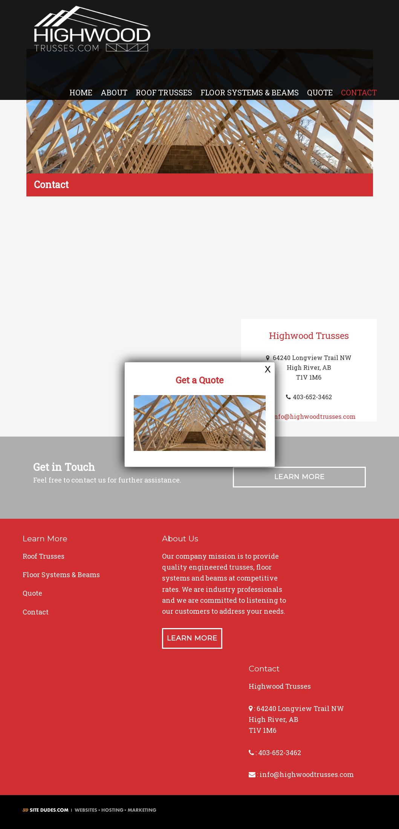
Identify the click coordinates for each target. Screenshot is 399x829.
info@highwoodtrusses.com (314, 416)
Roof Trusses (164, 92)
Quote (320, 92)
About (114, 92)
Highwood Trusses (92, 31)
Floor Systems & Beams (249, 92)
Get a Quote (199, 380)
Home (80, 92)
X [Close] (267, 369)
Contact (359, 92)
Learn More (299, 477)
